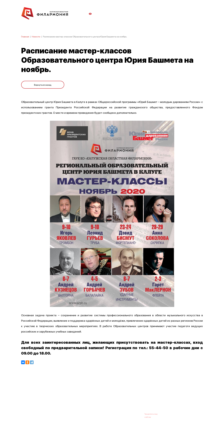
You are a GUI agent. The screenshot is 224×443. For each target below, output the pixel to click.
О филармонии (41, 398)
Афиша (24, 398)
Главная (25, 36)
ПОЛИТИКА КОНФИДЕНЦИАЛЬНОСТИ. (38, 432)
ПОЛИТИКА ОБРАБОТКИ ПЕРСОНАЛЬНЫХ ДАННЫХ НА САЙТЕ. (49, 435)
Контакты (135, 398)
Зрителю (120, 398)
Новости (36, 36)
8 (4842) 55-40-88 (101, 414)
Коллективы (105, 398)
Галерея (90, 398)
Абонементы (74, 398)
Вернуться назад (42, 84)
